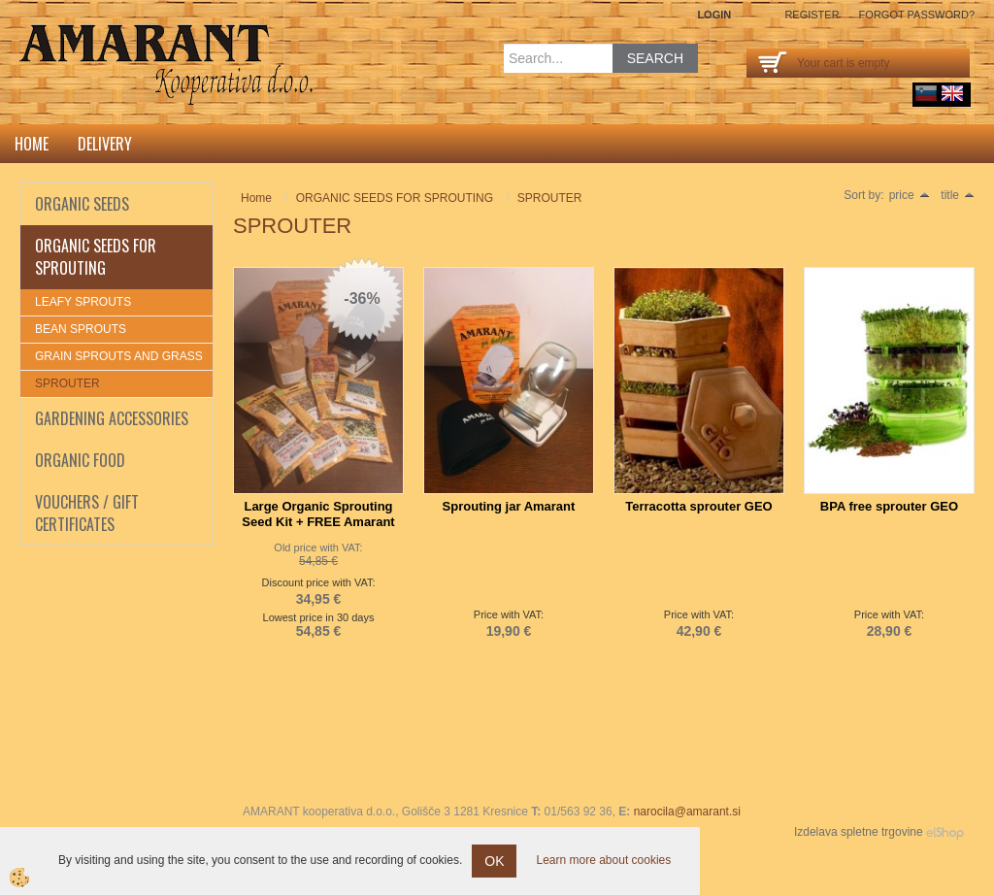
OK (494, 861)
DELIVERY (105, 143)
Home (32, 143)
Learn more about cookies (603, 860)
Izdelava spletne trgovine (858, 832)
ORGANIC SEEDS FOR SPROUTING (394, 198)
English (952, 93)
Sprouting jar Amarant (509, 506)
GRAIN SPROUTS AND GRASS (119, 356)
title (958, 195)
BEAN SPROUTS (80, 329)
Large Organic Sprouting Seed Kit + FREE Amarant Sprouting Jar (318, 522)
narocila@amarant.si (687, 811)
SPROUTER (67, 383)
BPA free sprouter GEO (889, 506)
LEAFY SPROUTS (83, 302)
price (909, 195)
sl (926, 93)
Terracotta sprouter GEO (698, 506)
